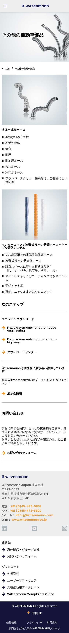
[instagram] (64, 528)
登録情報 (11, 622)
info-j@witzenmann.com (34, 515)
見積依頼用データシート (23, 587)
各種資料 (13, 573)
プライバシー (34, 622)
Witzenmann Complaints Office (30, 594)
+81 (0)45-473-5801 (25, 506)
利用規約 (52, 622)
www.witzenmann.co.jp (29, 520)
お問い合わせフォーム (22, 452)
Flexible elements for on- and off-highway (32, 341)
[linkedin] (4, 528)
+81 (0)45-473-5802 (25, 511)
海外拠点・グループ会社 (23, 549)
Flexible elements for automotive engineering (31, 329)
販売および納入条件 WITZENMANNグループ (34, 628)
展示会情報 (14, 393)
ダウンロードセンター (22, 352)
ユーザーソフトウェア (22, 580)
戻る (8, 68)
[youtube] (34, 528)
